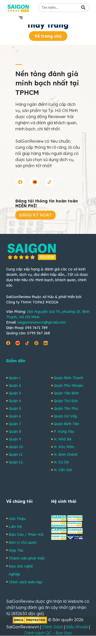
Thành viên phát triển (27, 558)
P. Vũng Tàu (64, 431)
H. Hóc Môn (64, 447)
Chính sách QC (38, 632)
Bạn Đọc (64, 632)
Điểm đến (15, 360)
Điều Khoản (77, 626)
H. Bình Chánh (66, 454)
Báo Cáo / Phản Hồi (26, 534)
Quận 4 (15, 401)
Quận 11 (16, 454)
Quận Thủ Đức (66, 401)
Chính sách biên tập (25, 582)
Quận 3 (15, 393)
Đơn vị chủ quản (23, 542)
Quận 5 (15, 408)
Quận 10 (16, 447)
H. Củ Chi (61, 462)
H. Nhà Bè (62, 439)
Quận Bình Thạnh (68, 378)
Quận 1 (15, 378)
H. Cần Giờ (63, 470)
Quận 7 (15, 424)
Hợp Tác (16, 550)
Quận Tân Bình (66, 393)
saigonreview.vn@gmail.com (41, 322)
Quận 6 (15, 416)
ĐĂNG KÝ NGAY (35, 215)
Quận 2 (15, 385)
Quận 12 (16, 462)
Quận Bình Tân (66, 424)
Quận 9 (15, 439)
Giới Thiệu (17, 518)
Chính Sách (52, 626)
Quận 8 (15, 431)
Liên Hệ (15, 526)
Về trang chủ (48, 36)
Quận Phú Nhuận (68, 385)
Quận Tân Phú (66, 408)
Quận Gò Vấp (65, 416)
